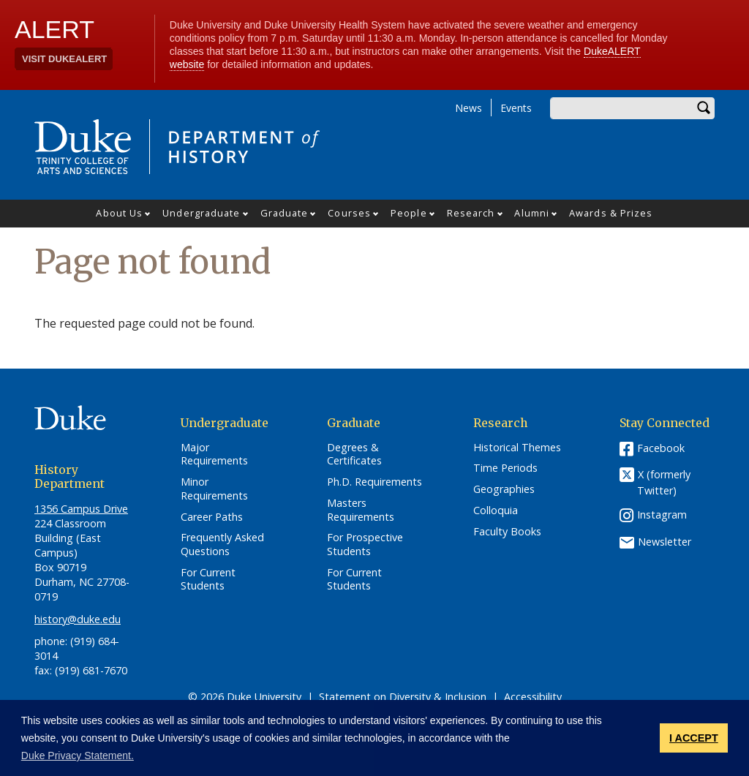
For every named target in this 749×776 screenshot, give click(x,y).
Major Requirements (214, 454)
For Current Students (208, 579)
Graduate (284, 212)
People (409, 212)
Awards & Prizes (611, 212)
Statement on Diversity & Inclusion (402, 697)
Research (471, 212)
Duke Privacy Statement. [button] (77, 755)
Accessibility (533, 697)
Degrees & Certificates (354, 454)
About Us (119, 212)
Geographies (504, 489)
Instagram (662, 514)
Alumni (531, 212)
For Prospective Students (365, 544)
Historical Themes (517, 447)
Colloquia (495, 510)
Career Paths (212, 517)
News (468, 108)
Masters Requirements (360, 510)
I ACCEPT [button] (693, 738)
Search (704, 108)
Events (516, 108)
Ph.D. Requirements (374, 482)
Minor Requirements (214, 488)
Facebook (661, 448)
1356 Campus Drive (81, 509)
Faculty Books (507, 531)
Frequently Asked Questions (222, 544)
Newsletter (664, 542)
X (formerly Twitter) (663, 482)
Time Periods (505, 468)
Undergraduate (201, 212)
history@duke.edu (77, 619)
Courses (349, 212)
